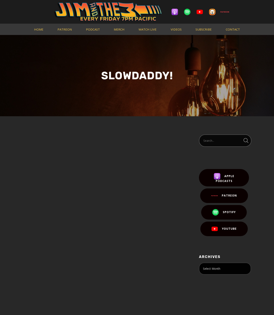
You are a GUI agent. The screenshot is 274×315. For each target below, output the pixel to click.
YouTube (224, 229)
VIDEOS (176, 29)
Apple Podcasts (224, 178)
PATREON (65, 29)
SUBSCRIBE (204, 29)
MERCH (119, 29)
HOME (38, 29)
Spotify (224, 212)
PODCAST (93, 29)
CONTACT (233, 29)
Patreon (224, 195)
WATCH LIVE (148, 29)
